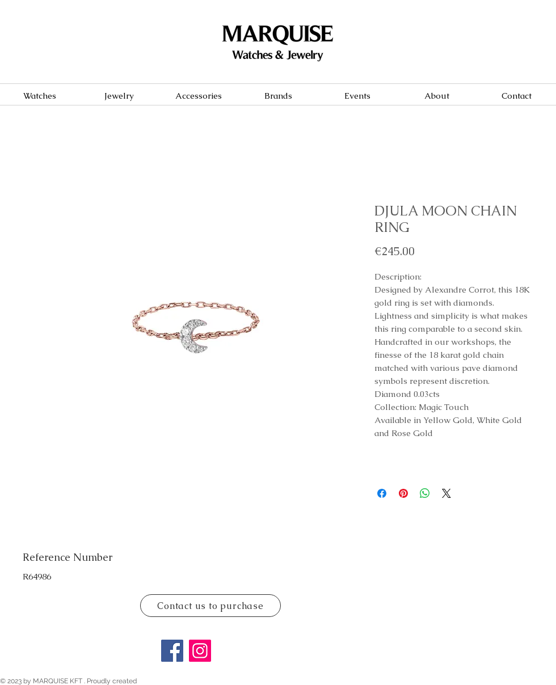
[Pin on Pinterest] (403, 493)
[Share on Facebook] (382, 493)
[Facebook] (172, 651)
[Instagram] (200, 651)
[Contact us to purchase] (210, 605)
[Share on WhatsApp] (425, 493)
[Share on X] (446, 493)
